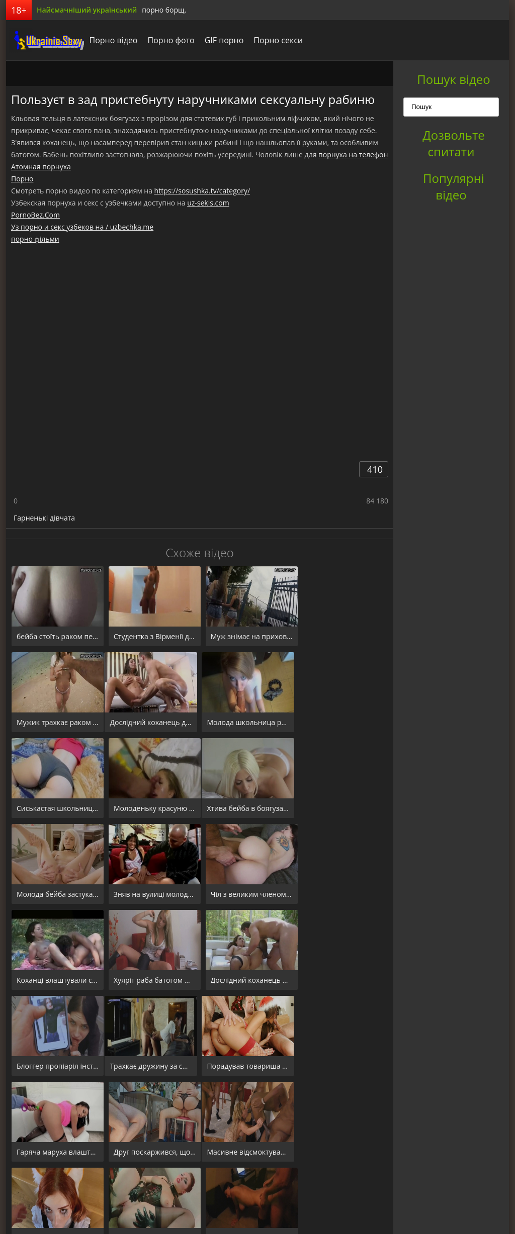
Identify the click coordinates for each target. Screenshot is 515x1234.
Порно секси (275, 40)
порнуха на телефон (353, 154)
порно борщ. (164, 10)
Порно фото (168, 40)
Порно (22, 178)
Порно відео (111, 40)
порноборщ (43, 40)
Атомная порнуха (41, 166)
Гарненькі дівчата (44, 518)
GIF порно (221, 40)
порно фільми (35, 239)
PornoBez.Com (35, 215)
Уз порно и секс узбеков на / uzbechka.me (82, 227)
